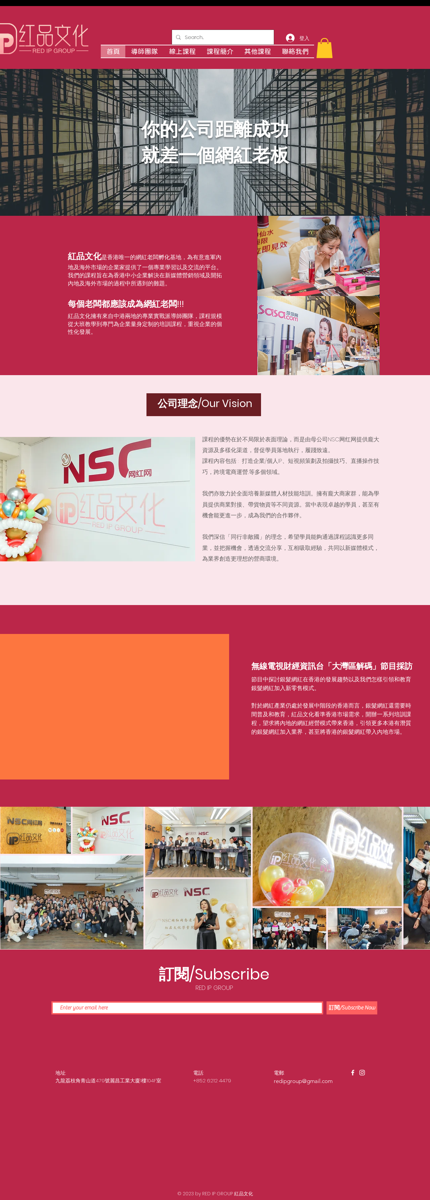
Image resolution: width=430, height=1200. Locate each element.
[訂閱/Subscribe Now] (352, 1007)
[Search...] (222, 37)
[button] (324, 48)
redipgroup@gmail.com (303, 1081)
